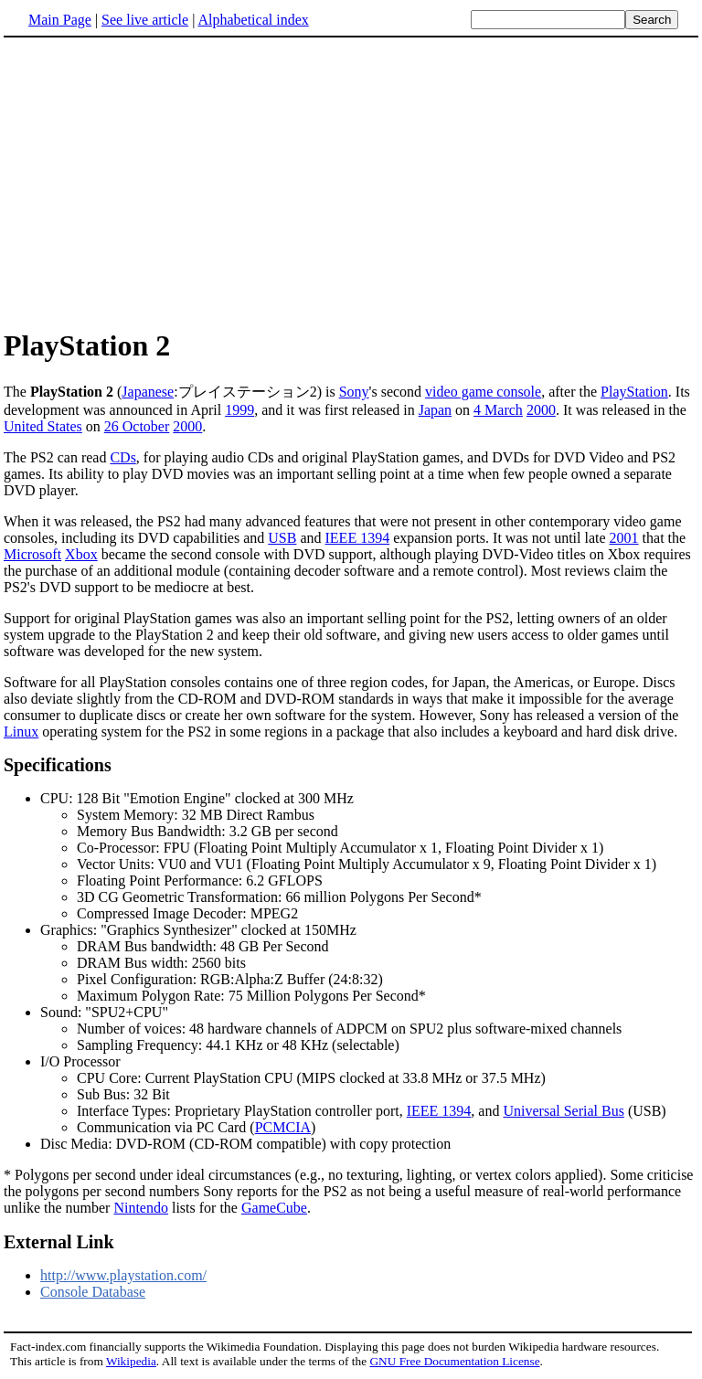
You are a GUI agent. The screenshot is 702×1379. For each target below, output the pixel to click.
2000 (541, 410)
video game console (483, 391)
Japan (435, 410)
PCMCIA (283, 1127)
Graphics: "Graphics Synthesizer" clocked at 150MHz (369, 963)
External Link (59, 1242)
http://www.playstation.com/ (123, 1275)
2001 (624, 538)
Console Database (92, 1291)
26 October (137, 426)
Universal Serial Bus (563, 1111)
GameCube (274, 1207)
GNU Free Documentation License (454, 1361)
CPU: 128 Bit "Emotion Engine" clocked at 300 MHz (369, 856)
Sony (354, 391)
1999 (239, 410)
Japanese (148, 391)
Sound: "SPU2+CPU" (369, 1029)
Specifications (58, 765)
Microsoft (32, 554)
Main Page (59, 19)
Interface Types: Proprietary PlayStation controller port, (242, 1111)
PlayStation (634, 391)
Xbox (81, 554)
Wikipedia (131, 1361)
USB (282, 538)
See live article (144, 19)
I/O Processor (80, 1061)
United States (43, 426)
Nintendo (140, 1207)
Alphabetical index (252, 19)
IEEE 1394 (357, 538)
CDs (122, 457)
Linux (21, 731)
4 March (498, 410)
